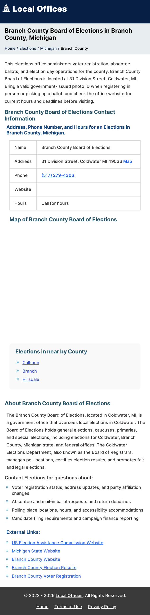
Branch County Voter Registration (46, 576)
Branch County (74, 48)
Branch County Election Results (44, 567)
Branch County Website (36, 559)
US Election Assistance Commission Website (57, 542)
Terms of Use (68, 606)
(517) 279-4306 (57, 175)
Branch (29, 371)
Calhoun (30, 362)
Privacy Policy (102, 606)
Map (127, 161)
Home (10, 48)
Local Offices (69, 595)
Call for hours (55, 203)
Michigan (48, 48)
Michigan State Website (36, 550)
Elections (27, 48)
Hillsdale (30, 379)
